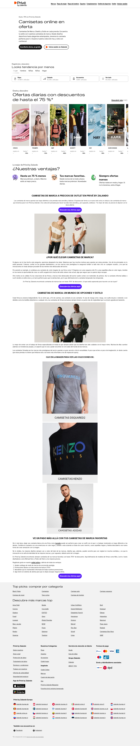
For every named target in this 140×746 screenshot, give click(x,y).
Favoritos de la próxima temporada (52, 689)
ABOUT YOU (73, 666)
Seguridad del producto (20, 677)
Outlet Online (45, 670)
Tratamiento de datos (20, 661)
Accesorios (44, 658)
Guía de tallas (73, 654)
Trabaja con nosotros (20, 669)
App (42, 681)
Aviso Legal (16, 654)
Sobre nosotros (18, 650)
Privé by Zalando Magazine (49, 685)
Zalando (71, 662)
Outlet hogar (45, 661)
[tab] (15, 71)
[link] (122, 4)
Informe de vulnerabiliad (21, 673)
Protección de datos (19, 658)
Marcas (43, 673)
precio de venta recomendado (35, 737)
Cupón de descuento (47, 677)
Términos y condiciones (20, 665)
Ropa (42, 650)
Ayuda (70, 650)
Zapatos (43, 654)
